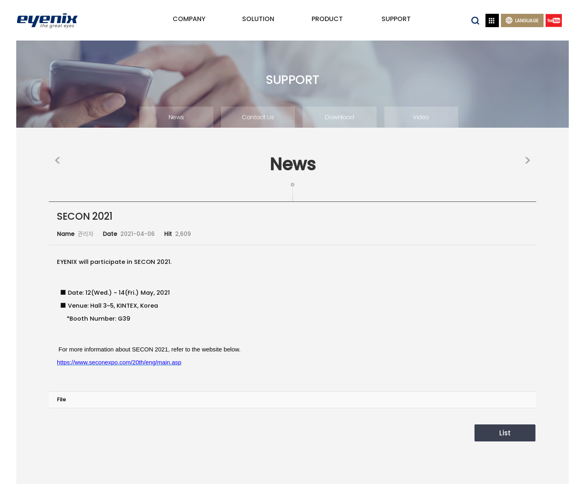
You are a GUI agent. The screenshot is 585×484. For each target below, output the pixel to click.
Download (339, 117)
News (176, 117)
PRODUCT (327, 19)
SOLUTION (258, 19)
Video (421, 117)
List (505, 433)
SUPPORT (396, 19)
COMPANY (189, 19)
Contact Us (258, 117)
